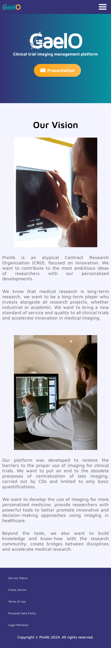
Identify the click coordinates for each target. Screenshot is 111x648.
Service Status (17, 578)
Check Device (17, 589)
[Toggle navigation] (103, 6)
